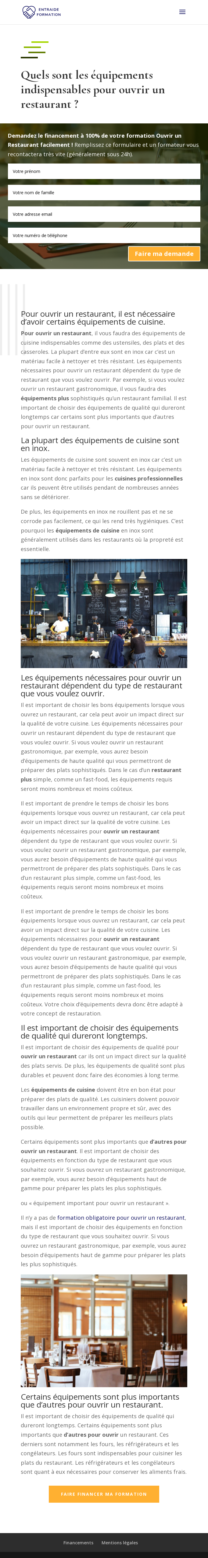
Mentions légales (120, 1543)
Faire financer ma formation (104, 1494)
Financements (78, 1543)
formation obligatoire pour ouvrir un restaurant (121, 1217)
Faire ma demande (164, 254)
